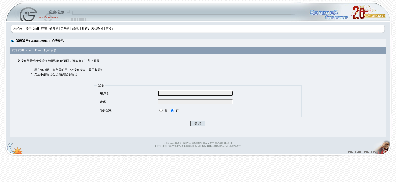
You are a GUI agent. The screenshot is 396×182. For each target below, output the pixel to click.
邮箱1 (76, 28)
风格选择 (97, 28)
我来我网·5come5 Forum (32, 40)
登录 (29, 28)
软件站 (54, 28)
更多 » (110, 28)
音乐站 (65, 28)
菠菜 (44, 28)
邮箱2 (85, 28)
